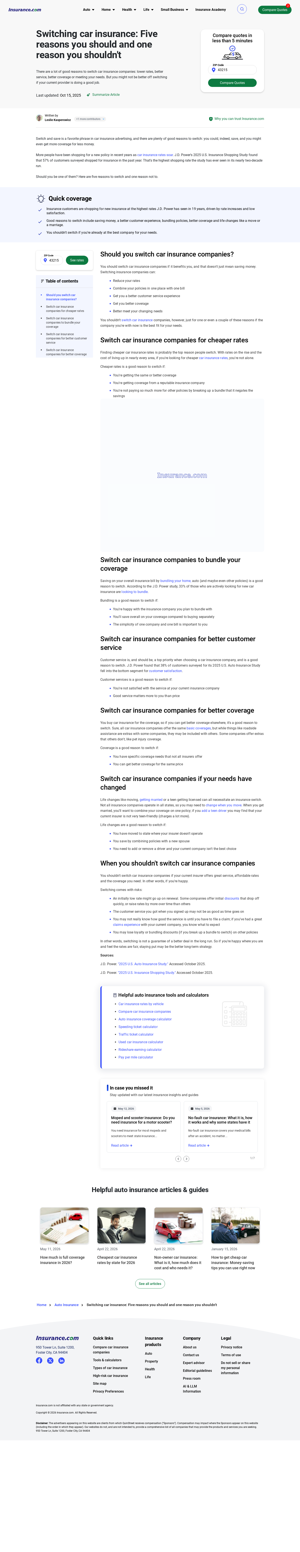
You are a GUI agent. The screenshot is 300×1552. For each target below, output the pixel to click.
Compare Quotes (274, 10)
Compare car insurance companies (145, 1012)
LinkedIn (61, 1360)
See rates (77, 260)
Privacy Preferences (108, 1391)
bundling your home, (175, 581)
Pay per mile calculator (136, 1057)
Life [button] (146, 10)
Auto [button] (86, 10)
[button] (242, 9)
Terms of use (231, 1355)
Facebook (39, 1360)
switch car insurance (137, 320)
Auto (148, 1354)
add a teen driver (214, 811)
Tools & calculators (107, 1360)
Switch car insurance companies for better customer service (66, 338)
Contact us (191, 1355)
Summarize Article (102, 95)
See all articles (150, 1284)
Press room (191, 1378)
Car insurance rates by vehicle (141, 1004)
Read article (120, 1145)
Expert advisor (194, 1363)
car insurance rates (213, 358)
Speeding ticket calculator (138, 1027)
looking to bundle (134, 592)
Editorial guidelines (197, 1371)
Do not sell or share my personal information (235, 1368)
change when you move (223, 805)
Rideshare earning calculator (140, 1050)
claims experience (126, 925)
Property (151, 1361)
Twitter (50, 1360)
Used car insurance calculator (141, 1042)
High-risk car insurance (110, 1376)
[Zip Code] (232, 69)
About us (189, 1347)
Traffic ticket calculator (136, 1034)
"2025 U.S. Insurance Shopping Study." (147, 973)
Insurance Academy (210, 10)
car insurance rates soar (155, 155)
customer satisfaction (165, 671)
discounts (232, 898)
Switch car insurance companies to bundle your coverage (63, 322)
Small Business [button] (172, 10)
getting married (151, 800)
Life (148, 1377)
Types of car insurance (110, 1368)
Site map (99, 1384)
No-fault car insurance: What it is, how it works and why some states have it (220, 1120)
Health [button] (127, 10)
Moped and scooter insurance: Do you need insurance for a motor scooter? (143, 1120)
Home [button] (106, 10)
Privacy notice (231, 1347)
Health (150, 1369)
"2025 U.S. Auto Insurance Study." (143, 964)
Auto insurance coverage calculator (145, 1019)
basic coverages (199, 728)
